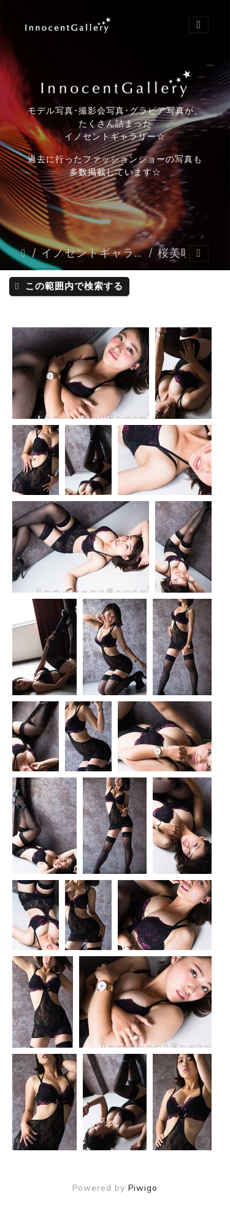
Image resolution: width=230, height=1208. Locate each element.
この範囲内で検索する (69, 286)
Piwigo (143, 1188)
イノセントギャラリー (92, 253)
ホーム (24, 253)
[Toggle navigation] (199, 25)
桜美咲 (175, 253)
